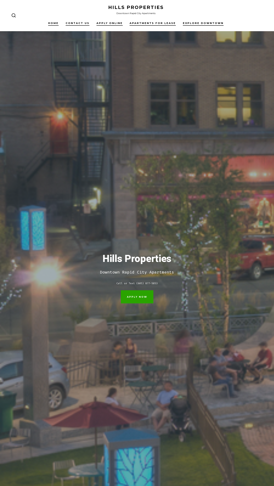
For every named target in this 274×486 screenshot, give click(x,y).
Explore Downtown (203, 23)
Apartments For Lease (153, 23)
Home (53, 23)
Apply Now (137, 296)
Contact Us (77, 23)
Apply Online (109, 23)
